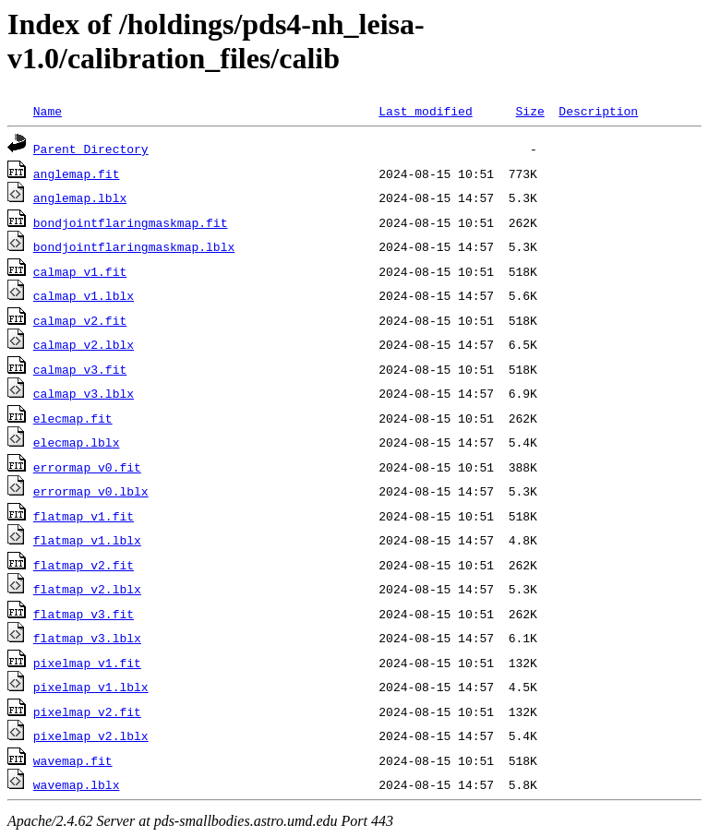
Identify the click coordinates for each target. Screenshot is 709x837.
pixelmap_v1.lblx (91, 686)
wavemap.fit (73, 760)
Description (598, 110)
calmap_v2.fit (79, 320)
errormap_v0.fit (87, 467)
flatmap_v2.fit (83, 564)
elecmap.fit (73, 418)
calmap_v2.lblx (83, 344)
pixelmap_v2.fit (87, 711)
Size (529, 110)
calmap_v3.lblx (83, 393)
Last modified (425, 110)
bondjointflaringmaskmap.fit (130, 222)
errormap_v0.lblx (91, 491)
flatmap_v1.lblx (87, 540)
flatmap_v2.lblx (87, 588)
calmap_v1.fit (79, 271)
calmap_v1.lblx (83, 295)
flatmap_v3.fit (83, 613)
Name (47, 110)
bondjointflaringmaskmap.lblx (133, 246)
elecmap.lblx (76, 442)
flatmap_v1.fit (83, 516)
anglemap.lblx (79, 197)
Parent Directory (91, 148)
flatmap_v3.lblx (87, 637)
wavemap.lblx (76, 784)
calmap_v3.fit (79, 369)
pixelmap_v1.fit (87, 662)
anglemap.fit (76, 173)
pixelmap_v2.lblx (91, 735)
